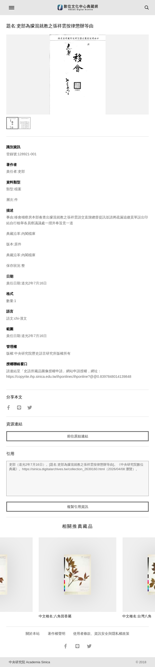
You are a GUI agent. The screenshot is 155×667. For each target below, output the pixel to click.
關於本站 (33, 634)
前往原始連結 (77, 436)
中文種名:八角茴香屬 (55, 616)
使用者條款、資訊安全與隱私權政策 (101, 634)
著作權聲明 (56, 634)
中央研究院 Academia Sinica (29, 662)
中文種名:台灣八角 (136, 616)
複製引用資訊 (77, 507)
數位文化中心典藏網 (78, 8)
